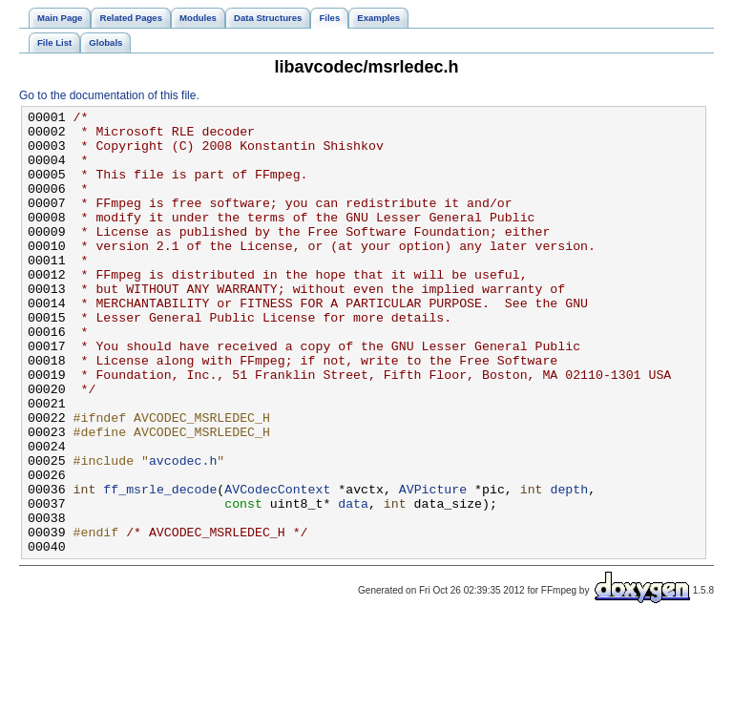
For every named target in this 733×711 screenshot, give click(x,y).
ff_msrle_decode (160, 566)
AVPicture (433, 566)
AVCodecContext (277, 566)
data (353, 583)
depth (569, 566)
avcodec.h (183, 531)
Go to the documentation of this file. (109, 95)
